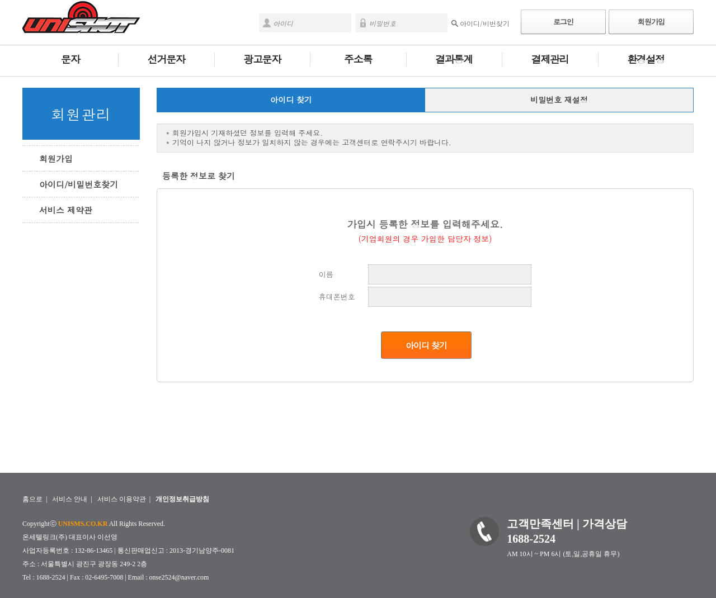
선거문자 (166, 59)
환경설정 (646, 59)
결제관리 (550, 59)
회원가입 (651, 21)
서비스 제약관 (65, 210)
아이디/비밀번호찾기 (78, 184)
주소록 (358, 59)
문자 (70, 59)
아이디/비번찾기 (485, 23)
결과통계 (454, 59)
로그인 (563, 21)
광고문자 (262, 59)
